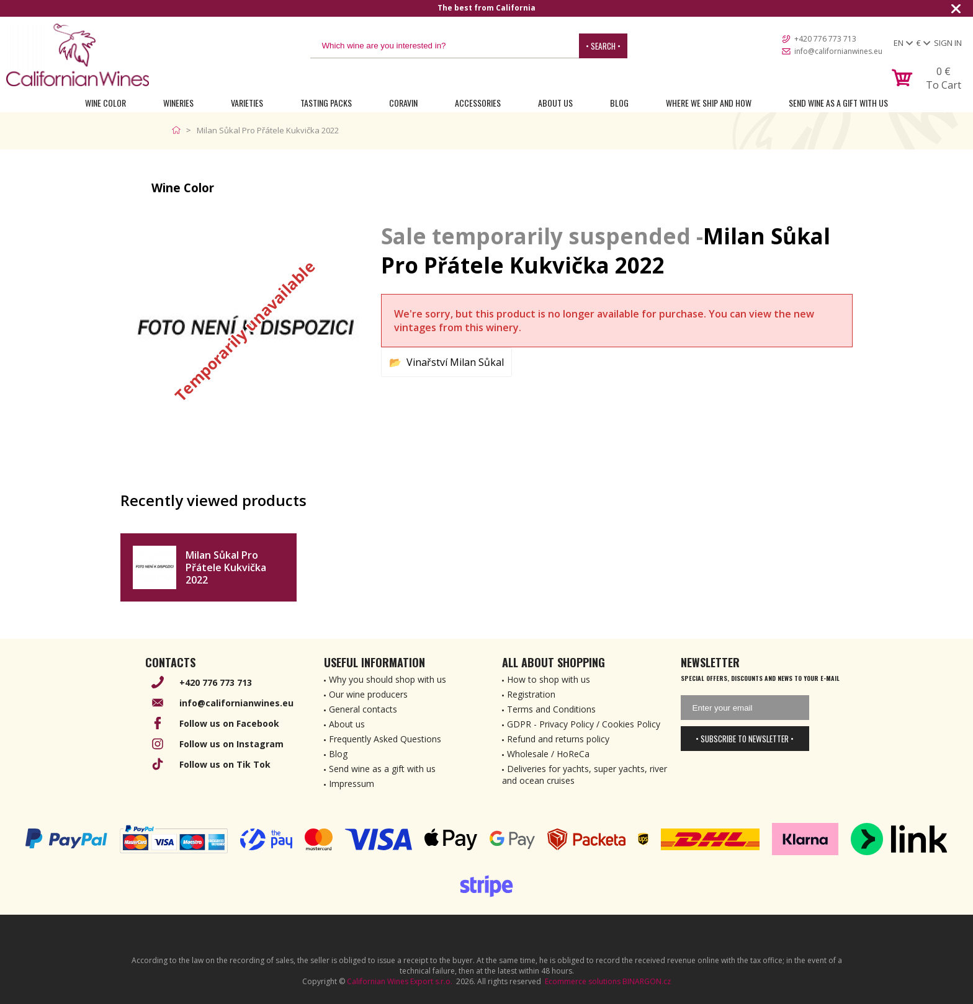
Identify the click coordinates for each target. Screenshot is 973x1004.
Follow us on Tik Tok (225, 764)
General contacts (363, 709)
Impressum (351, 783)
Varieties (247, 102)
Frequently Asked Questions (385, 739)
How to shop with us (548, 679)
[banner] (77, 55)
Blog (619, 102)
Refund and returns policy (558, 739)
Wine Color (105, 102)
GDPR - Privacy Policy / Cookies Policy (583, 724)
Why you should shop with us (387, 679)
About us (347, 724)
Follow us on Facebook (229, 723)
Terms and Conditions (551, 709)
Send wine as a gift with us (838, 102)
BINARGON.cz (646, 981)
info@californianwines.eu (838, 51)
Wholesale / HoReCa (548, 754)
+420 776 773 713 (825, 38)
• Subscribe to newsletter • (745, 738)
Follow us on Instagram (231, 744)
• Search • (603, 46)
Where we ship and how (708, 102)
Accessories (478, 102)
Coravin (403, 102)
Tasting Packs (326, 102)
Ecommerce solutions (583, 981)
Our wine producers (368, 694)
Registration (531, 694)
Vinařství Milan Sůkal (455, 362)
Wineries (178, 102)
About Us (555, 102)
